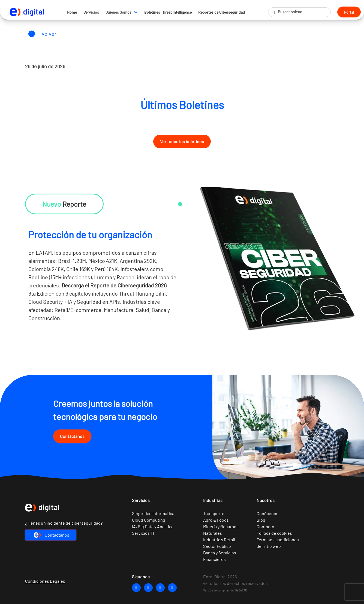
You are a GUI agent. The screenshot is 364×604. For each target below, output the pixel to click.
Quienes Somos (118, 12)
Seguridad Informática (153, 513)
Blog (261, 519)
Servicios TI (143, 533)
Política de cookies (274, 533)
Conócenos (267, 513)
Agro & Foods (216, 519)
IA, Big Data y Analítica (152, 526)
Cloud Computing (148, 519)
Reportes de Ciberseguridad (221, 12)
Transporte (213, 513)
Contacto (265, 526)
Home (72, 12)
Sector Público (217, 546)
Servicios (91, 12)
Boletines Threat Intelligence (168, 12)
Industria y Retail (219, 539)
